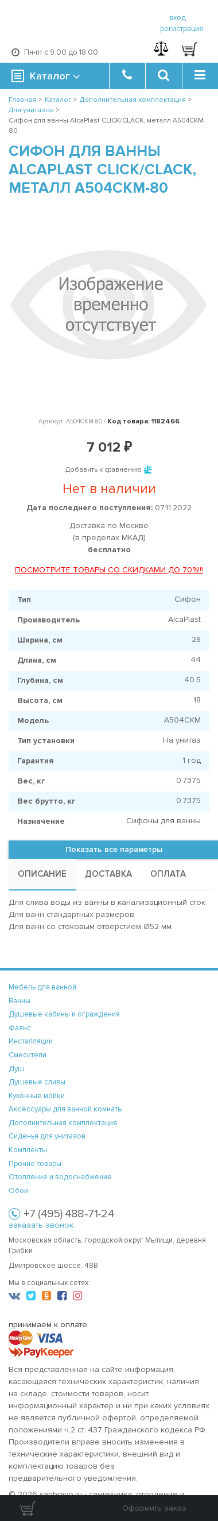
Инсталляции (31, 1041)
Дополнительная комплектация (63, 1123)
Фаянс (20, 1028)
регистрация (181, 28)
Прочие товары (35, 1163)
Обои (18, 1190)
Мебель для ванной (42, 987)
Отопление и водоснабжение (60, 1177)
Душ (16, 1068)
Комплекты (28, 1150)
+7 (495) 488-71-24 (69, 1214)
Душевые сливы (37, 1082)
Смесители (27, 1055)
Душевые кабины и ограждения (64, 1014)
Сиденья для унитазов (47, 1136)
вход (177, 17)
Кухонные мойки (37, 1095)
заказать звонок (41, 1225)
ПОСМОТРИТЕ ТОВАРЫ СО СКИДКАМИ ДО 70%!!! (109, 570)
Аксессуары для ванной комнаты (66, 1109)
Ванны (19, 1001)
